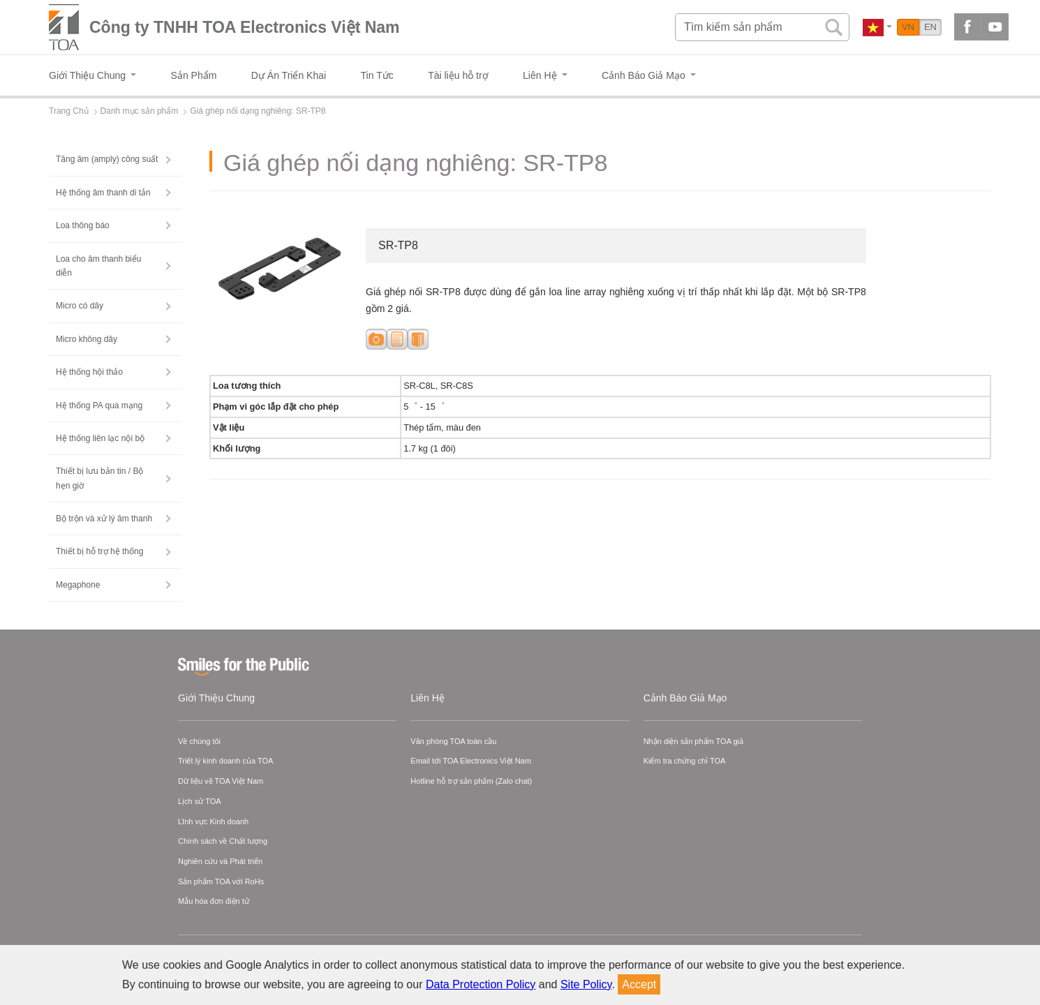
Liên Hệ (427, 698)
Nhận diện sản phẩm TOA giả (693, 741)
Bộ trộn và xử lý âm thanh (104, 518)
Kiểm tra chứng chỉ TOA (685, 761)
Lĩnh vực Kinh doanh (213, 821)
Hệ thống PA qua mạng (99, 405)
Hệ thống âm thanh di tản (103, 193)
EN (930, 27)
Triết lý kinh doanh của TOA (225, 761)
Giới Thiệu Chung (216, 698)
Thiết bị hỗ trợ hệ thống (99, 551)
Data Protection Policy (480, 984)
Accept (639, 984)
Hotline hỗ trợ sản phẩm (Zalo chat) (471, 781)
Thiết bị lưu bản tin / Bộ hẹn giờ (99, 478)
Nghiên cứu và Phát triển (220, 861)
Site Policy (586, 984)
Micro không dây (86, 339)
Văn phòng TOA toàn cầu (453, 741)
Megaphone (78, 585)
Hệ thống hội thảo (89, 372)
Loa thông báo (83, 225)
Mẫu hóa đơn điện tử (213, 901)
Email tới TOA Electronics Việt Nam (470, 761)
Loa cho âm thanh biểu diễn (98, 266)
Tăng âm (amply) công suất (107, 159)
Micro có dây (79, 306)
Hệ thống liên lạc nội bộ (100, 438)
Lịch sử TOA (199, 801)
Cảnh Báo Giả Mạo (685, 698)
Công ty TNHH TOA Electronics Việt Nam (244, 27)
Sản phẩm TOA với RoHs (221, 881)
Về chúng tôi (199, 741)
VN (908, 27)
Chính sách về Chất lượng (222, 841)
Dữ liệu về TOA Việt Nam (220, 781)
